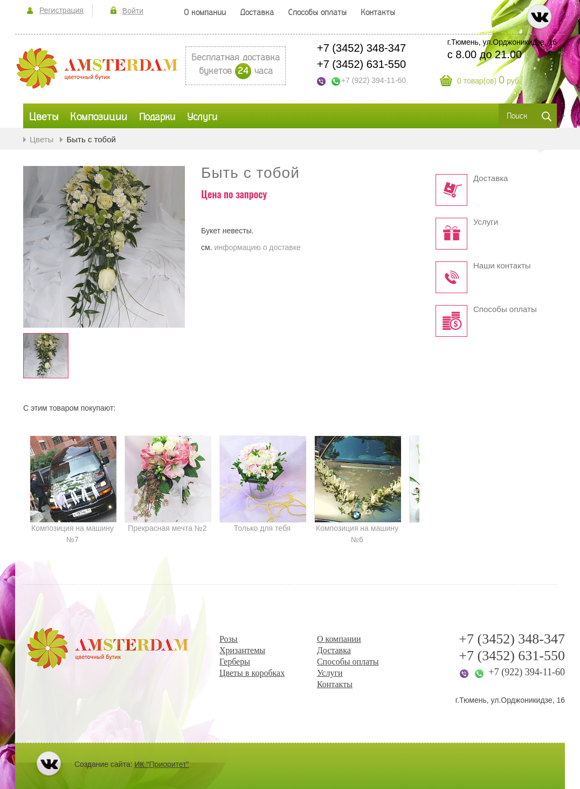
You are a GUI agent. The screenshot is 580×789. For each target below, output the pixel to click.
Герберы (234, 661)
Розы (228, 638)
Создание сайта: (131, 764)
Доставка (490, 178)
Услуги (485, 222)
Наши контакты (502, 265)
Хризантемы (242, 650)
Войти (132, 10)
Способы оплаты (505, 309)
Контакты (335, 684)
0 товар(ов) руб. (489, 81)
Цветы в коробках (252, 672)
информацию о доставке (257, 247)
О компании (339, 638)
